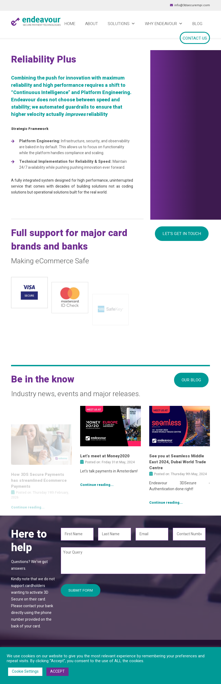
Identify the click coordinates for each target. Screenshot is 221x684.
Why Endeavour (164, 24)
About (91, 24)
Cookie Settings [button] (25, 671)
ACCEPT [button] (57, 671)
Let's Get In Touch (181, 234)
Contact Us (195, 38)
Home (69, 24)
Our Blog (191, 380)
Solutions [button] (121, 24)
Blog (197, 24)
